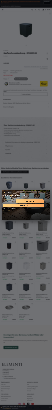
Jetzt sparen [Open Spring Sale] (23, 205)
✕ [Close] (47, 192)
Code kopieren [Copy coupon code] (29, 201)
